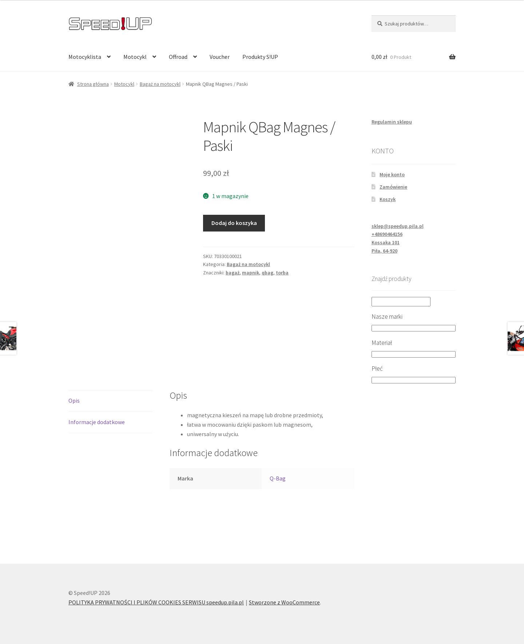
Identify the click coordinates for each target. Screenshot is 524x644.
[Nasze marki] (414, 328)
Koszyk (388, 199)
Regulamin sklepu (392, 121)
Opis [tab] (74, 400)
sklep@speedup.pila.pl (398, 226)
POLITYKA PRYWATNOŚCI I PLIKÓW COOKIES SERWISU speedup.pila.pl (156, 602)
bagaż (232, 272)
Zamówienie (393, 187)
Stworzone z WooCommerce (284, 602)
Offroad (178, 56)
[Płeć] (414, 380)
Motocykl (135, 56)
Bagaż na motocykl (160, 84)
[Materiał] (414, 354)
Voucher (220, 56)
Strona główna (93, 84)
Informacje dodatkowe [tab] (96, 422)
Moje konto (392, 174)
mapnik (250, 272)
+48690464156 (387, 234)
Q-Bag (278, 478)
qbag (267, 272)
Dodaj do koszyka (234, 222)
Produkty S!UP (260, 56)
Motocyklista (84, 56)
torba (282, 272)
